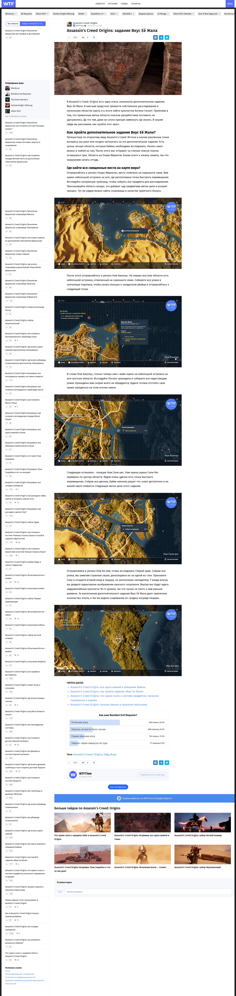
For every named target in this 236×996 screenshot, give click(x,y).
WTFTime (85, 773)
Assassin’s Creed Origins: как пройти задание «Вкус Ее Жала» (107, 691)
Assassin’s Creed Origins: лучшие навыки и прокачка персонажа (108, 704)
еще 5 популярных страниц (15, 116)
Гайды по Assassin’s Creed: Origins (34, 24)
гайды (124, 4)
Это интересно (118, 786)
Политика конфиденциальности (20, 977)
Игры (113, 754)
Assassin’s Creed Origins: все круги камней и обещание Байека (107, 687)
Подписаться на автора (152, 774)
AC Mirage (163, 14)
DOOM (82, 14)
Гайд (106, 754)
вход (230, 4)
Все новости (13, 24)
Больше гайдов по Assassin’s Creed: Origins (87, 808)
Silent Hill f (42, 14)
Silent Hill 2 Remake (183, 14)
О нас (7, 971)
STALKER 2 (129, 14)
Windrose (11, 14)
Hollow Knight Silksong (63, 14)
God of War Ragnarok (209, 14)
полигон (135, 4)
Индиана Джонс (146, 14)
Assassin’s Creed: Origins (85, 23)
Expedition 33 (98, 14)
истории (112, 4)
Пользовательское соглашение (19, 974)
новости (100, 4)
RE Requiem (26, 14)
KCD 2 (114, 14)
